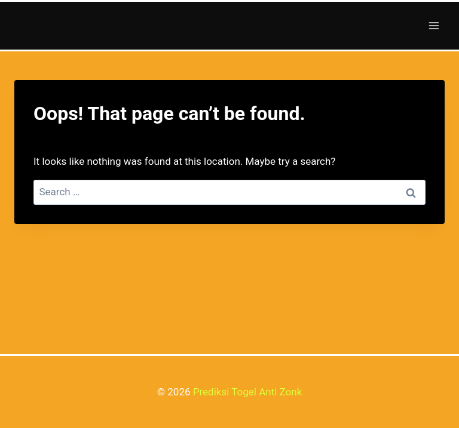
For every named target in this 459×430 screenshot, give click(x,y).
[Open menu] (434, 25)
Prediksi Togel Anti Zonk (247, 392)
